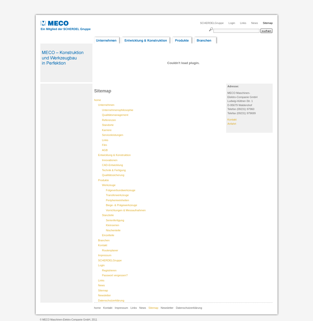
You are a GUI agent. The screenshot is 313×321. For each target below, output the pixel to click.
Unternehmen (106, 104)
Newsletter (104, 295)
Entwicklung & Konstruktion (114, 155)
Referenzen (109, 120)
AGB (105, 150)
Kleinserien (112, 225)
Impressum (104, 255)
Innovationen (109, 160)
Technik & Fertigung (114, 170)
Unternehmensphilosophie (117, 110)
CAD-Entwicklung (112, 165)
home (97, 307)
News (254, 23)
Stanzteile (108, 215)
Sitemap (268, 23)
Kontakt (102, 245)
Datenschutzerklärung (111, 300)
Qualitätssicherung (113, 175)
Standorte (108, 124)
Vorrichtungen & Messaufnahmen (126, 210)
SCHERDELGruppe (212, 23)
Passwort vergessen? (115, 275)
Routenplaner (110, 250)
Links (243, 23)
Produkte (103, 180)
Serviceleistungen (112, 134)
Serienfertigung (115, 220)
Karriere (107, 130)
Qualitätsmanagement (115, 114)
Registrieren (109, 270)
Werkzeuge (108, 185)
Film (104, 145)
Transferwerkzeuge (117, 195)
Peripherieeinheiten (117, 200)
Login (232, 23)
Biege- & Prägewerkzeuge (121, 205)
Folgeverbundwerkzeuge (120, 190)
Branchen (104, 240)
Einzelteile (108, 235)
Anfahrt (231, 123)
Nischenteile (113, 230)
